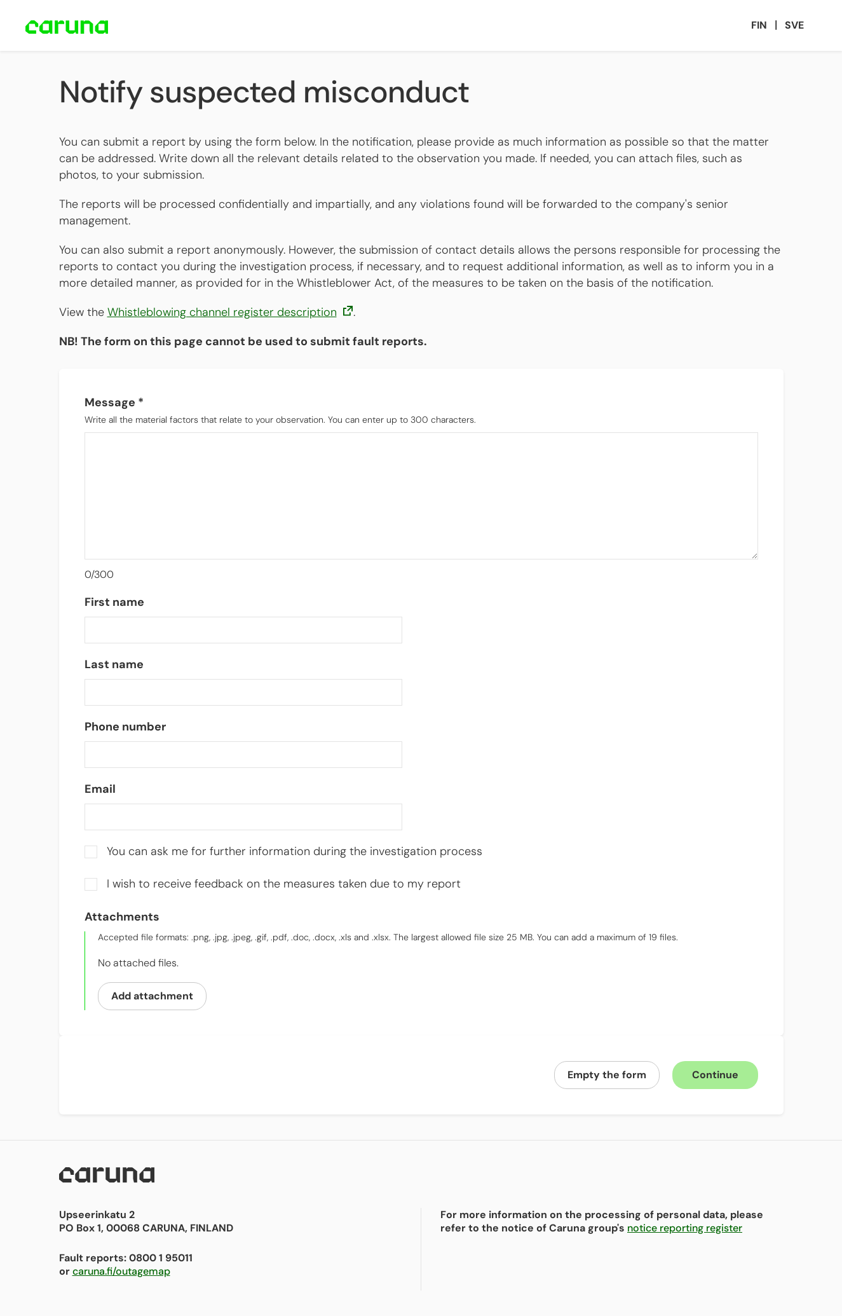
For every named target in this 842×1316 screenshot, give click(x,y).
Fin (759, 25)
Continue (715, 1074)
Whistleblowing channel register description (230, 312)
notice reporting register (684, 1228)
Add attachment (152, 996)
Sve (794, 25)
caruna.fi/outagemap (121, 1271)
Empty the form (606, 1074)
